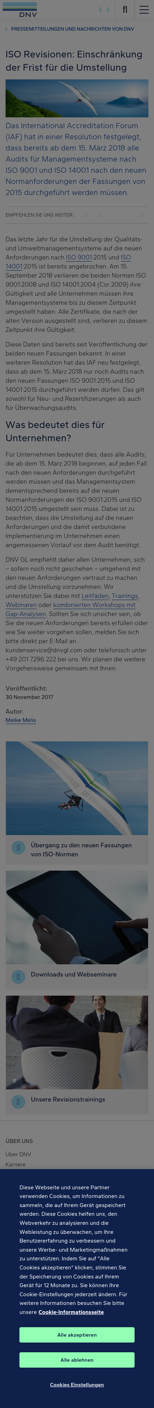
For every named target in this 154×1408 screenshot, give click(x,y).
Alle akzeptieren (77, 1340)
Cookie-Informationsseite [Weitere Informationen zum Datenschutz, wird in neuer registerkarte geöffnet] (71, 1317)
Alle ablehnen (77, 1365)
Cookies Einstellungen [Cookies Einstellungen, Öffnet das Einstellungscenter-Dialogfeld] (77, 1390)
